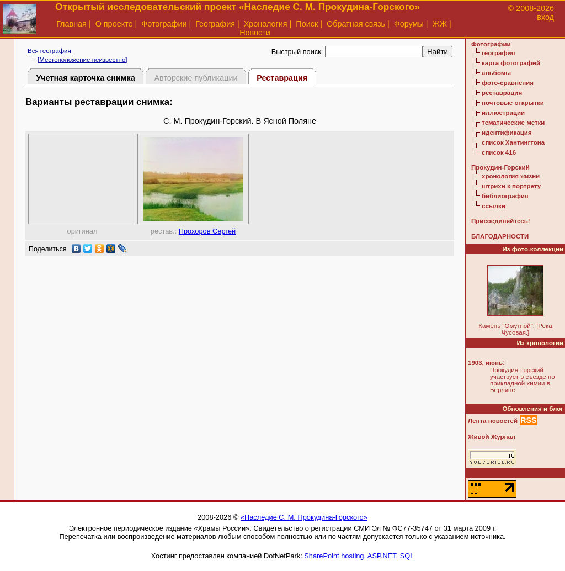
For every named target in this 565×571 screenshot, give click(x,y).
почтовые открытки (513, 102)
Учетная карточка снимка (85, 77)
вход (545, 17)
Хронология (265, 23)
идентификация (507, 132)
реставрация (502, 92)
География (215, 23)
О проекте (114, 23)
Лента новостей (493, 420)
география (498, 53)
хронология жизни (511, 176)
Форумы (409, 23)
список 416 (499, 152)
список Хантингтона (513, 142)
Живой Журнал (491, 436)
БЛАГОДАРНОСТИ (500, 236)
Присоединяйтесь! (500, 221)
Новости (254, 32)
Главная (71, 23)
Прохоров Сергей (207, 231)
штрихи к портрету (511, 186)
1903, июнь (485, 362)
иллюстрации (503, 112)
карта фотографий (511, 63)
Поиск (307, 23)
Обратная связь (356, 23)
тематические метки (513, 122)
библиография (505, 196)
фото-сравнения (508, 83)
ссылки (493, 206)
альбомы (496, 73)
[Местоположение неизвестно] (82, 59)
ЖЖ (440, 23)
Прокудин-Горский (500, 167)
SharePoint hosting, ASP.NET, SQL (359, 556)
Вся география (49, 50)
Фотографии (163, 23)
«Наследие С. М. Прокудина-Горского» (304, 517)
